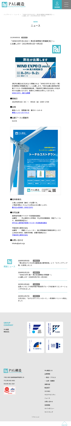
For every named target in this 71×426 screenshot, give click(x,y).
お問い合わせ (49, 401)
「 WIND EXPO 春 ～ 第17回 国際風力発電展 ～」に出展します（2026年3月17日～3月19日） (35, 276)
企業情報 (47, 374)
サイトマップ (49, 412)
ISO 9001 (47, 391)
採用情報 (47, 405)
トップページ (7, 14)
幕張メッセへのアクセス (20, 112)
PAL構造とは (49, 370)
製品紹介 (47, 388)
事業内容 (47, 384)
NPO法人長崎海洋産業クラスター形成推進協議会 (29, 223)
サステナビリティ (50, 395)
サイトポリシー (49, 408)
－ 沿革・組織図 (50, 381)
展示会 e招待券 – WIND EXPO (22, 207)
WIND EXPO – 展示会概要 (21, 93)
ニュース (16, 14)
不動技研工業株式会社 (20, 235)
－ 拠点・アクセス (50, 377)
